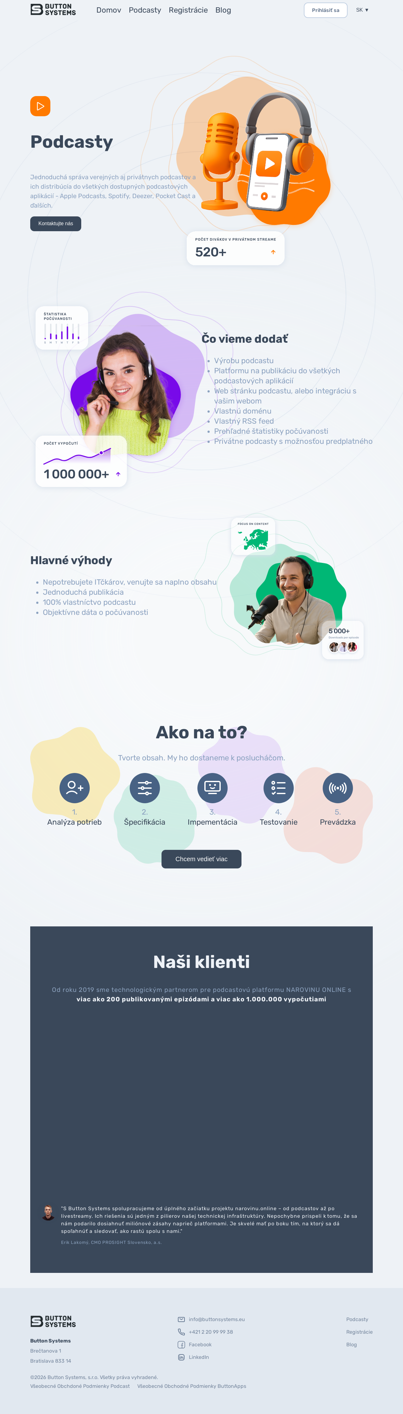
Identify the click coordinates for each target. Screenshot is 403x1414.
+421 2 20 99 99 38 (205, 1332)
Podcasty (145, 10)
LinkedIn (193, 1357)
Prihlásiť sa (325, 10)
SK (360, 10)
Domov (108, 10)
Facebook (195, 1344)
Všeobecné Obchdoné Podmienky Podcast (80, 1386)
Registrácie (188, 10)
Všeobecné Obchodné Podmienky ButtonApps (191, 1386)
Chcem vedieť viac (201, 859)
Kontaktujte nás (55, 223)
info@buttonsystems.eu (211, 1319)
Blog (223, 10)
